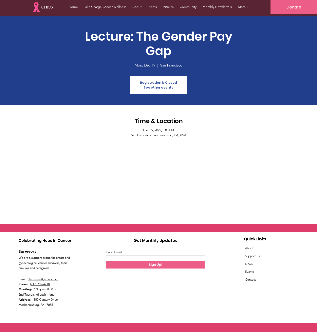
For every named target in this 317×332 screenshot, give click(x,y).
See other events (158, 87)
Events (249, 272)
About (249, 248)
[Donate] (294, 7)
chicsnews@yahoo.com (43, 279)
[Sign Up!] (155, 265)
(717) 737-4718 (40, 284)
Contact (250, 279)
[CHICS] (50, 7)
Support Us (252, 256)
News (249, 264)
